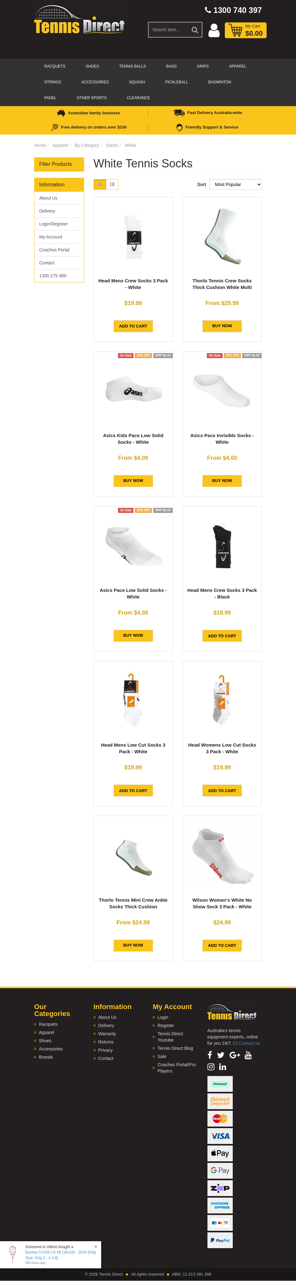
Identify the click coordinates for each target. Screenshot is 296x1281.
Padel (50, 98)
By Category (87, 145)
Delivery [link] (47, 210)
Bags (171, 66)
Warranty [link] (107, 1033)
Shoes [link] (45, 1040)
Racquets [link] (48, 1024)
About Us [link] (48, 198)
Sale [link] (161, 1056)
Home (40, 145)
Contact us (246, 1043)
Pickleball (176, 82)
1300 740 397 (233, 10)
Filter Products (55, 164)
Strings (52, 82)
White (130, 145)
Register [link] (165, 1025)
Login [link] (162, 1017)
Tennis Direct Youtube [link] (170, 1037)
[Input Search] (168, 30)
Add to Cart (133, 326)
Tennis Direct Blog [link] (175, 1048)
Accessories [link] (51, 1048)
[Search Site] (195, 30)
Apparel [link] (46, 1032)
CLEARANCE (138, 98)
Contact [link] (46, 262)
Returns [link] (106, 1041)
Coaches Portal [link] (54, 249)
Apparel (237, 66)
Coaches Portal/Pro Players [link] (176, 1068)
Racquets (54, 66)
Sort (201, 184)
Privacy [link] (105, 1050)
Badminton (219, 82)
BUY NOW (222, 325)
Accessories (95, 82)
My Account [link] (50, 236)
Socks (112, 145)
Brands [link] (46, 1057)
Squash (137, 82)
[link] (209, 1055)
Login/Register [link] (53, 223)
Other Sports (91, 98)
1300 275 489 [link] (52, 275)
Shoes (92, 66)
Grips (203, 66)
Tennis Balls (132, 66)
